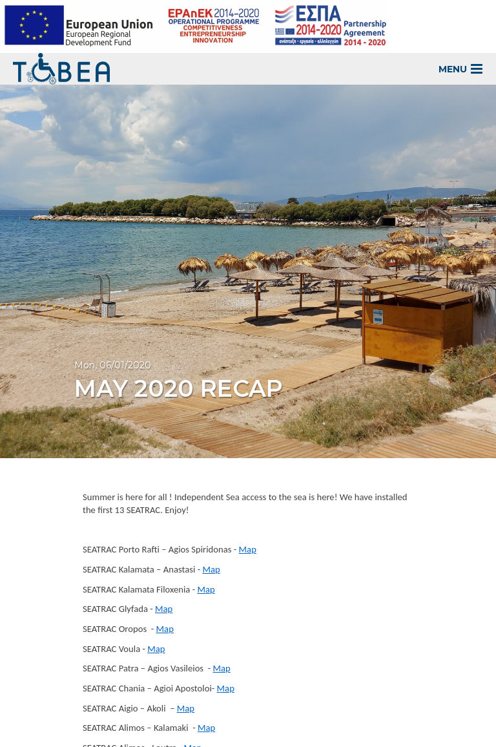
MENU (461, 69)
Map (247, 549)
